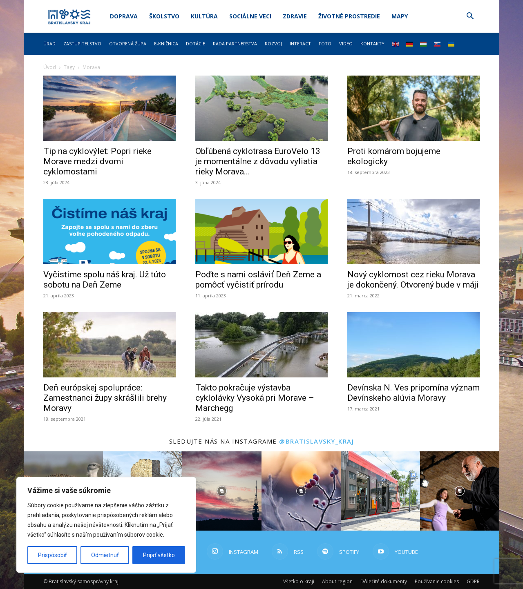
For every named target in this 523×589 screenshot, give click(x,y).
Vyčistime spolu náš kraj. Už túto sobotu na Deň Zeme (104, 280)
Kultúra (204, 16)
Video (346, 43)
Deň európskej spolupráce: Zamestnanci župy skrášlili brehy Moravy (105, 398)
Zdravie (295, 16)
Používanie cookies (437, 581)
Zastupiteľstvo (82, 43)
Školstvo (164, 16)
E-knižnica (166, 43)
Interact (300, 43)
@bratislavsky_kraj (316, 441)
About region (337, 581)
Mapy (399, 16)
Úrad (49, 43)
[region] (106, 525)
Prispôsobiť (52, 555)
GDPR (473, 581)
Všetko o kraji (298, 581)
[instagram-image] (222, 491)
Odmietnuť (105, 555)
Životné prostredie (349, 16)
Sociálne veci (250, 16)
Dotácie (195, 43)
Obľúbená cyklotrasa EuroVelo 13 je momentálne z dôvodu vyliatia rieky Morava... (257, 161)
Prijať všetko (159, 555)
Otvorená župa (127, 43)
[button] (470, 17)
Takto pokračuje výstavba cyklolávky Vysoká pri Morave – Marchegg (254, 398)
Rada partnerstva (235, 43)
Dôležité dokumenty (383, 581)
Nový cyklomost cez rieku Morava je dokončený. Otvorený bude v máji (413, 280)
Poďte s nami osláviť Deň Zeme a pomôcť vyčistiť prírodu (258, 280)
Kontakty (372, 43)
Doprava (124, 16)
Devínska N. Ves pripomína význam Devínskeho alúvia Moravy (413, 393)
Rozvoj (273, 43)
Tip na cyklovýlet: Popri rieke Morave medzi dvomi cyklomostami (97, 161)
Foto (325, 43)
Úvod (49, 67)
